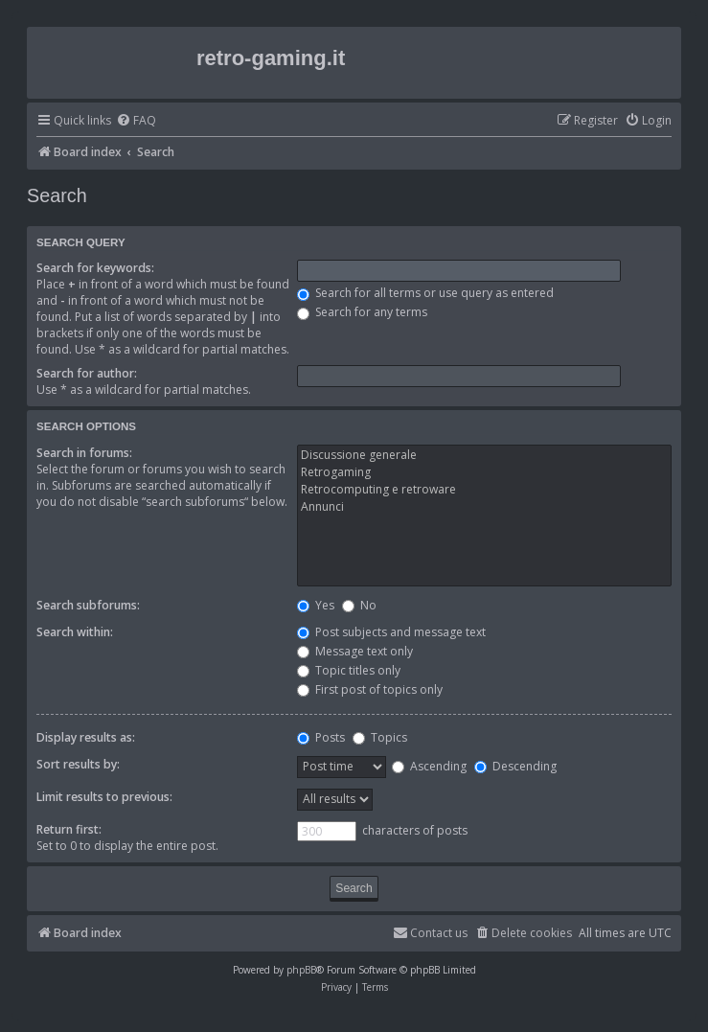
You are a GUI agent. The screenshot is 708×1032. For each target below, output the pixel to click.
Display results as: (85, 737)
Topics (380, 737)
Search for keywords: (95, 268)
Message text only (355, 651)
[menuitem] (136, 121)
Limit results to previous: (104, 797)
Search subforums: (88, 605)
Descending (515, 766)
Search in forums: (84, 453)
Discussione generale (484, 455)
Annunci (484, 507)
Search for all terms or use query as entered (425, 293)
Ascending (429, 766)
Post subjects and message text (391, 632)
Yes (315, 605)
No (359, 605)
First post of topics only (370, 689)
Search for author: (86, 373)
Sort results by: (78, 764)
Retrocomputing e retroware (484, 489)
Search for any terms (362, 312)
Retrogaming (484, 472)
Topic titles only (348, 670)
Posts (321, 737)
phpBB (301, 969)
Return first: (69, 829)
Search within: (74, 632)
